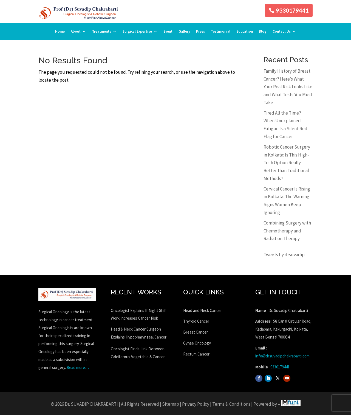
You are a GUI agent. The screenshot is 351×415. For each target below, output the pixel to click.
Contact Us (282, 32)
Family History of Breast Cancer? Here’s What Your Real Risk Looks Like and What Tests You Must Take (288, 87)
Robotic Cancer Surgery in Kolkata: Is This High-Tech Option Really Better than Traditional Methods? (287, 163)
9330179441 (292, 10)
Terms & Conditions (231, 404)
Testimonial (220, 32)
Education (244, 32)
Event (167, 32)
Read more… (78, 367)
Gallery (184, 32)
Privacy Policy (195, 404)
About (76, 32)
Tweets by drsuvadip (284, 255)
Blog (263, 32)
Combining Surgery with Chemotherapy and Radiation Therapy (287, 231)
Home (60, 32)
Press (200, 32)
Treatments (101, 32)
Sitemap (170, 404)
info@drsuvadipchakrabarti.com (282, 356)
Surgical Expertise (137, 32)
